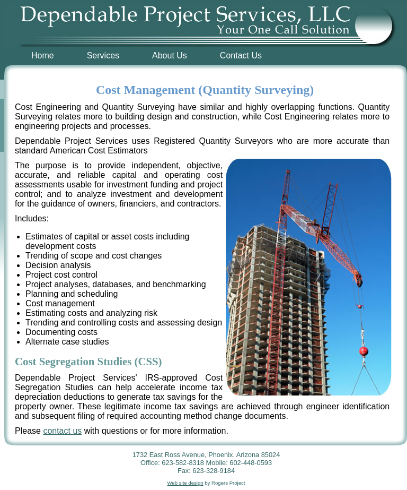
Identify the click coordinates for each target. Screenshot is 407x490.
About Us (169, 55)
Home (42, 55)
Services (103, 55)
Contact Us (241, 55)
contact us (62, 430)
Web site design (185, 483)
